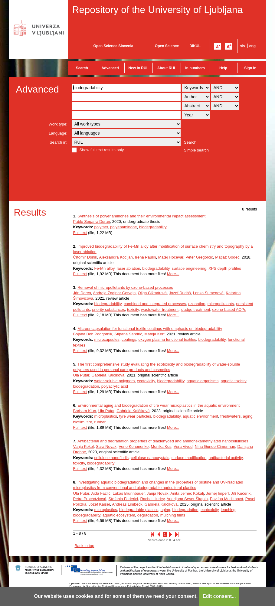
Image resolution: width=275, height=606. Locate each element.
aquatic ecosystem (119, 515)
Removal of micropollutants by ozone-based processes (125, 287)
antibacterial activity (226, 457)
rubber (100, 422)
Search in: (58, 142)
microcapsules (106, 339)
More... (173, 274)
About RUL (166, 68)
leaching (228, 509)
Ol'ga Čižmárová (152, 293)
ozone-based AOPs (229, 309)
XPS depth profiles (224, 268)
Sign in (250, 68)
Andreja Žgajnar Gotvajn (114, 293)
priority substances (108, 309)
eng (252, 46)
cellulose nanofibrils (111, 457)
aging (248, 416)
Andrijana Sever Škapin (187, 499)
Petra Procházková (89, 499)
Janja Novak (158, 493)
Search (82, 68)
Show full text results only (102, 150)
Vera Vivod (183, 446)
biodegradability (153, 227)
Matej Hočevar (170, 257)
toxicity (133, 309)
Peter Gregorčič (199, 257)
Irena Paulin (145, 257)
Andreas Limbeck (127, 504)
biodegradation (86, 386)
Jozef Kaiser (99, 504)
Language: (58, 133)
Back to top (84, 545)
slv (242, 46)
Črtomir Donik (85, 257)
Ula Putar (81, 375)
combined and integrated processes (155, 303)
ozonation (196, 303)
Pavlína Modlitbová (226, 499)
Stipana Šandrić (128, 334)
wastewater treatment (159, 309)
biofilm (79, 422)
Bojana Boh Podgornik (92, 334)
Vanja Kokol (83, 446)
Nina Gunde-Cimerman (215, 446)
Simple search (196, 150)
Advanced (110, 68)
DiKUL (195, 46)
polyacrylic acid (114, 386)
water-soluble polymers (114, 381)
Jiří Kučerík (240, 493)
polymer (101, 227)
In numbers (195, 68)
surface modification (189, 457)
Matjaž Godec (227, 257)
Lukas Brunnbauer (129, 493)
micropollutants (221, 303)
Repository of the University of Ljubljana (157, 9)
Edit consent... (219, 596)
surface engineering (189, 268)
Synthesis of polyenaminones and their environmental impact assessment (141, 216)
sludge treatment (195, 309)
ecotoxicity (146, 381)
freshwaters (230, 416)
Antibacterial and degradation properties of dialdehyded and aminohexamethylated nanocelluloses (162, 441)
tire (89, 422)
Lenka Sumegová (208, 293)
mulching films (172, 515)
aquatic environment (200, 416)
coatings (129, 339)
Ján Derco (82, 293)
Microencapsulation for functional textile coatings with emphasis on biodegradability (149, 328)
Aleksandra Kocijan (116, 257)
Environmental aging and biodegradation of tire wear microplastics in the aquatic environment (158, 405)
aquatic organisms (203, 381)
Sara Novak (106, 446)
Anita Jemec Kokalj (187, 493)
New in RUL (138, 68)
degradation (147, 515)
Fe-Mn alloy (104, 268)
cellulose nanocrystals (150, 457)
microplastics (105, 416)
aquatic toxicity (233, 381)
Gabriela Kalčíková (107, 375)
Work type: (58, 124)
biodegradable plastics (138, 509)
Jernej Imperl (217, 493)
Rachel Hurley (152, 499)
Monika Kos (161, 446)
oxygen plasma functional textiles (167, 339)
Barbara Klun (84, 411)
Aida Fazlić (101, 493)
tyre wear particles (135, 416)
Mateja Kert (154, 334)
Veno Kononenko (134, 446)
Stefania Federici (123, 499)
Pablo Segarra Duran (91, 221)
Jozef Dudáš (180, 293)
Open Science (167, 46)
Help (223, 68)
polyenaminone (123, 227)
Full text (80, 232)
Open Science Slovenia (113, 46)
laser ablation (128, 268)
